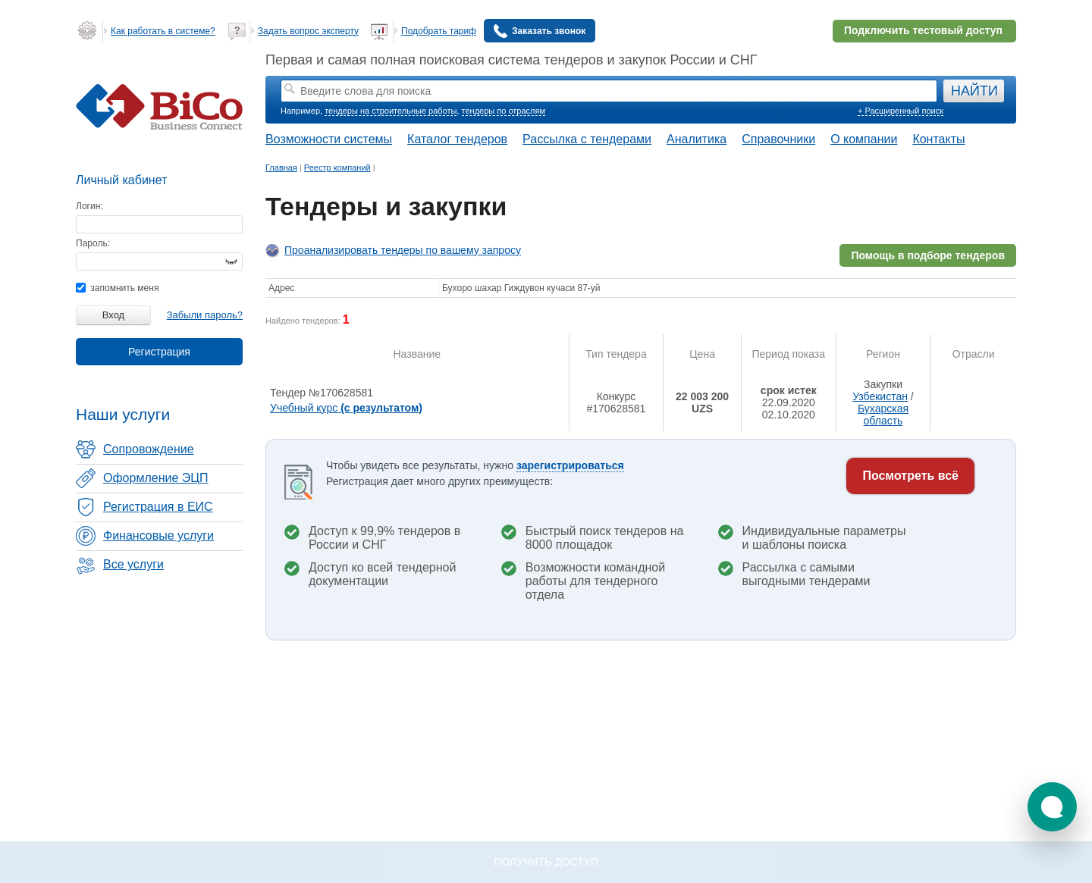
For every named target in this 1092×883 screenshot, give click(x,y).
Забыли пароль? (205, 315)
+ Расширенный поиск (900, 110)
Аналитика (696, 139)
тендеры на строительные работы (391, 110)
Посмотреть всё (910, 475)
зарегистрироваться (570, 465)
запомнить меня (117, 288)
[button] (1052, 806)
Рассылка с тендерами (586, 139)
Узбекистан (880, 396)
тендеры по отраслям (503, 110)
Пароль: (93, 243)
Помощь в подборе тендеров (928, 255)
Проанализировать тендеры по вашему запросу (402, 250)
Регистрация (159, 352)
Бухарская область (883, 414)
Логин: (89, 206)
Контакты (938, 139)
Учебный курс (346, 408)
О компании (863, 139)
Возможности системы (328, 139)
